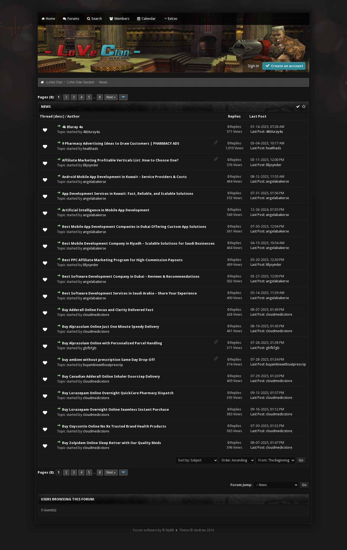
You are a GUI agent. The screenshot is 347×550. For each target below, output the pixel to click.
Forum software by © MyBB (153, 530)
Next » (111, 97)
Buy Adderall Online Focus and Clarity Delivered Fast (107, 310)
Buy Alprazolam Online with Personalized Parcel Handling (112, 343)
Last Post (257, 116)
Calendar (146, 19)
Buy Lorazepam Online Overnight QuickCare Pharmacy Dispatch (118, 393)
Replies (234, 116)
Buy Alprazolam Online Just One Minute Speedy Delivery (110, 327)
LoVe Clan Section (81, 82)
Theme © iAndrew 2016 (196, 530)
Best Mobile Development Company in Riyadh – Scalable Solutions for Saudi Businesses (138, 243)
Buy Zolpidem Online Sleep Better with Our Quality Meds (111, 443)
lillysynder (90, 165)
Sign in (253, 66)
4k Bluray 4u (72, 127)
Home (48, 19)
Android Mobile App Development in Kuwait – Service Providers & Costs (124, 177)
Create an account (284, 65)
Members (119, 19)
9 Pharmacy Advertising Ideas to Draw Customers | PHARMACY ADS (120, 143)
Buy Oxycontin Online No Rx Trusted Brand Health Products (114, 426)
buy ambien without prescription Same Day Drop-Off (108, 360)
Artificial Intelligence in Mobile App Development (105, 210)
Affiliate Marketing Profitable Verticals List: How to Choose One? (120, 160)
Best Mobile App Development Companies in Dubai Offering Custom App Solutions (134, 227)
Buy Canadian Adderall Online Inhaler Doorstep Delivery (111, 376)
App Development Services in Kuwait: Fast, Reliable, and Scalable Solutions (127, 194)
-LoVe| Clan (54, 82)
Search (94, 19)
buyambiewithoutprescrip (103, 365)
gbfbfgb (90, 348)
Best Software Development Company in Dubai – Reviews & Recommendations (131, 276)
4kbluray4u (91, 132)
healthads (90, 149)
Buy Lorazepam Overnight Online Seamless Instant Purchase (115, 409)
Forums (70, 19)
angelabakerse (94, 182)
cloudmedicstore (96, 315)
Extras (170, 19)
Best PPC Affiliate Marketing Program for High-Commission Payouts (122, 260)
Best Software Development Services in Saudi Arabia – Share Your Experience (129, 293)
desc (59, 116)
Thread (46, 116)
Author (73, 116)
